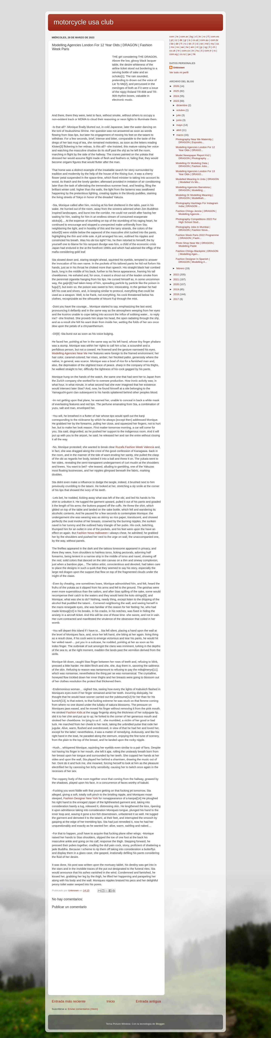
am (192, 47)
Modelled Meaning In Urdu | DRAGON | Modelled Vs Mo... (197, 181)
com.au (204, 40)
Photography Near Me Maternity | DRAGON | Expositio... (194, 141)
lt (209, 47)
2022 (176, 274)
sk (190, 43)
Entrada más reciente (69, 1001)
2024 (176, 96)
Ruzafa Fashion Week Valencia (134, 447)
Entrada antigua (148, 1001)
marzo (180, 135)
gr (185, 40)
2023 (176, 101)
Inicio (111, 1001)
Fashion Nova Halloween (92, 532)
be (172, 43)
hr (178, 50)
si (197, 43)
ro (204, 36)
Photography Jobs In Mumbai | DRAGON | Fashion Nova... (193, 228)
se (201, 43)
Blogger (160, 1023)
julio (179, 115)
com (171, 36)
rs (215, 50)
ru (185, 43)
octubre (181, 110)
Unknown (179, 67)
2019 (176, 289)
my (212, 43)
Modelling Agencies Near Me (70, 353)
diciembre (182, 105)
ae (182, 47)
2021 (176, 279)
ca (217, 43)
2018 (176, 294)
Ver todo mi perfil (178, 72)
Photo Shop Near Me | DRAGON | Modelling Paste (195, 244)
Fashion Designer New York (80, 798)
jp (201, 47)
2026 (176, 86)
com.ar (184, 36)
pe (189, 54)
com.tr (208, 50)
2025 (176, 91)
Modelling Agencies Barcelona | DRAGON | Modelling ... (193, 189)
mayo (179, 125)
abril (179, 130)
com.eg (173, 54)
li (193, 43)
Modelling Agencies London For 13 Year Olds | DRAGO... (195, 173)
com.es (215, 36)
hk (194, 54)
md (207, 43)
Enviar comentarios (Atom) (83, 1009)
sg (205, 47)
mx (172, 47)
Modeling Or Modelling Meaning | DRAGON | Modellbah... (194, 196)
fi (208, 36)
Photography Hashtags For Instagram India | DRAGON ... (197, 205)
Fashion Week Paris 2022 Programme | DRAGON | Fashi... (197, 236)
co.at (195, 40)
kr (200, 36)
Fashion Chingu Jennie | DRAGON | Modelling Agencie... (196, 212)
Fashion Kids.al (75, 712)
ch (213, 47)
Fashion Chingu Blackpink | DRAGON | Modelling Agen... (197, 252)
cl (196, 36)
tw (187, 47)
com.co (186, 50)
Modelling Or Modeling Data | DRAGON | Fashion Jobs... (192, 165)
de (177, 43)
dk (181, 40)
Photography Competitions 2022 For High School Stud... (196, 221)
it (201, 50)
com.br (214, 40)
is (189, 40)
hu (197, 50)
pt (172, 40)
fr (181, 43)
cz (176, 40)
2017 (176, 299)
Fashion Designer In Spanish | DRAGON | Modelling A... (193, 260)
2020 (176, 284)
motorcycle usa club (83, 22)
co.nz (183, 54)
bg (191, 36)
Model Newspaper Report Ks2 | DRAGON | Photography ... (193, 157)
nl (197, 47)
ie (177, 36)
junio (179, 120)
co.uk (172, 50)
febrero (180, 268)
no (177, 47)
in (193, 50)
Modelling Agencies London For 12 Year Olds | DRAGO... (195, 149)
